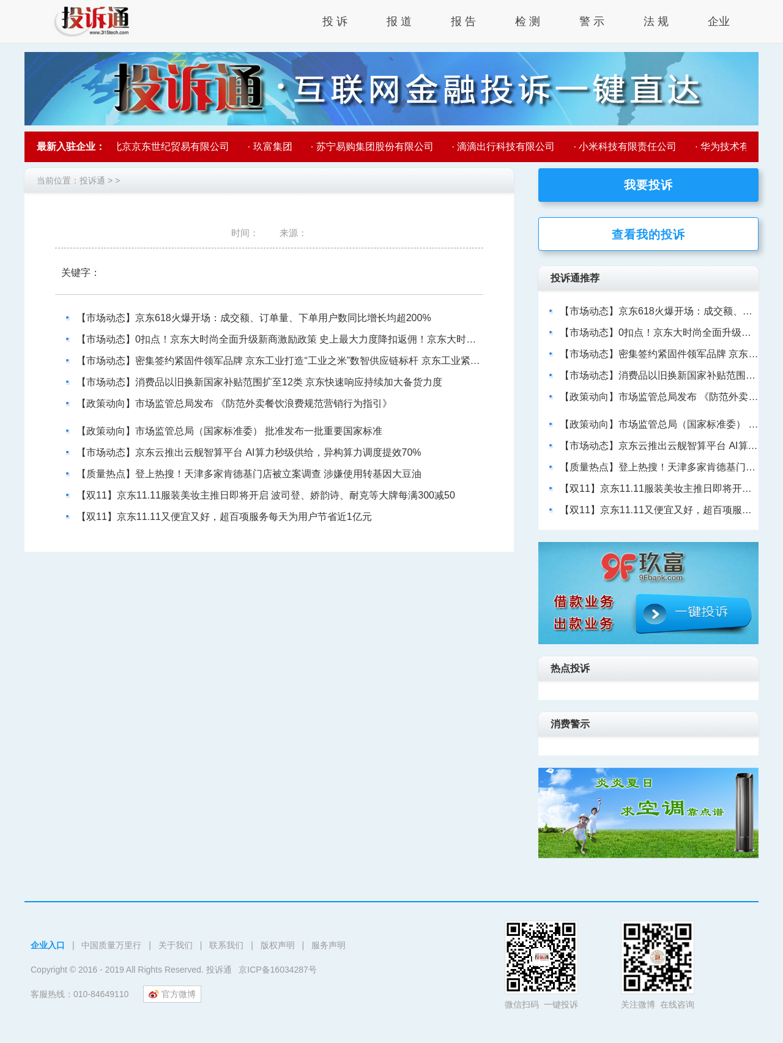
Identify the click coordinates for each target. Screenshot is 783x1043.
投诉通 (92, 180)
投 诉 (334, 21)
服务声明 (328, 945)
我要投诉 (648, 185)
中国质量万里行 (111, 945)
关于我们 (175, 945)
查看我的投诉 (648, 234)
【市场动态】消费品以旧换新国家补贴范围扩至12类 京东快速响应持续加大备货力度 (259, 382)
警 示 (591, 21)
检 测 (527, 21)
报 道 (399, 21)
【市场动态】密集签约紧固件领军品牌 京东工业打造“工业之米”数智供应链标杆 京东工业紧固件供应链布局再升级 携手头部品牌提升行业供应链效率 (397, 360)
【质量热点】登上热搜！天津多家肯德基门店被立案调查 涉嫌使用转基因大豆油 (248, 474)
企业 (719, 21)
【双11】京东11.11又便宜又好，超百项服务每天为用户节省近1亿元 (224, 516)
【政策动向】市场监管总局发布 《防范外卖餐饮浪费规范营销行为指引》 (234, 403)
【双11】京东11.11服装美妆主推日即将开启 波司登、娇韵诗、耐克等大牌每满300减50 (265, 495)
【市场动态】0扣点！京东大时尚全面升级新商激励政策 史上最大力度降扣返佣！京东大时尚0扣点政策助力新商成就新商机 (342, 339)
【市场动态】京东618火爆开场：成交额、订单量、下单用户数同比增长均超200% (253, 318)
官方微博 (172, 994)
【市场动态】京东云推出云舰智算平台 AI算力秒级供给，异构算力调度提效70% (248, 452)
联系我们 (226, 945)
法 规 (656, 21)
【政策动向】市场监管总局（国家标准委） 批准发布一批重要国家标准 (229, 431)
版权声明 (278, 945)
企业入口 (48, 945)
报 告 (463, 21)
